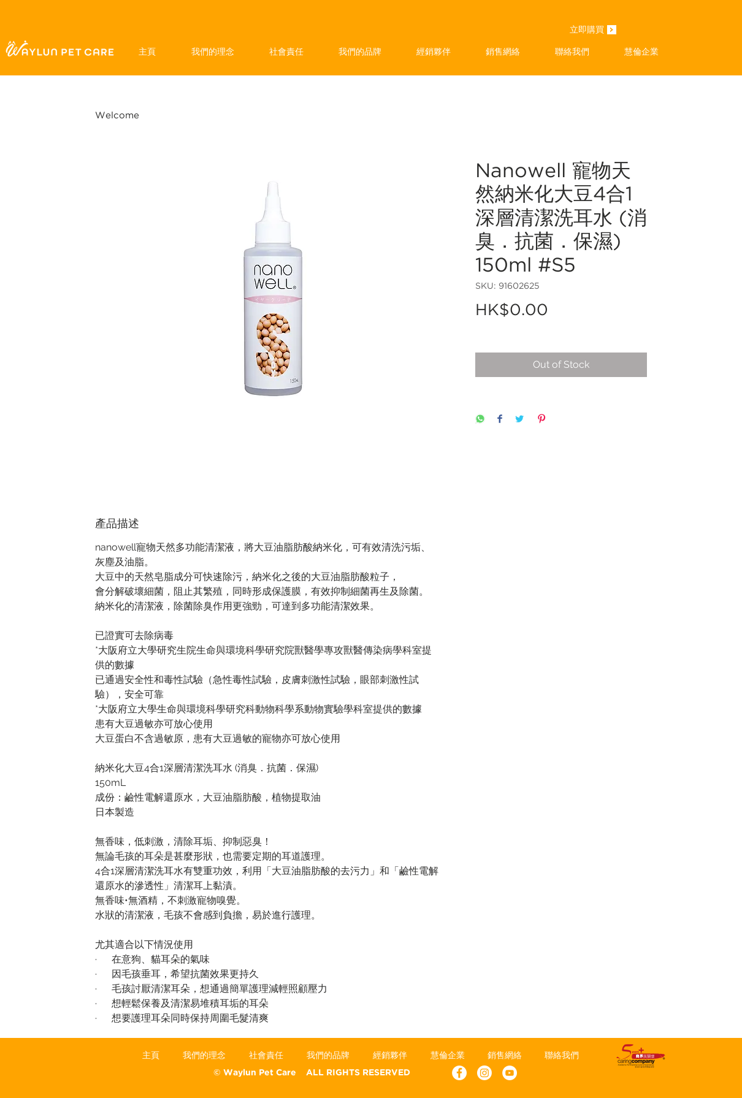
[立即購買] (586, 31)
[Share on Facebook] (499, 419)
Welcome (117, 116)
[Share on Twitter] (519, 419)
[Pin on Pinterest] (541, 419)
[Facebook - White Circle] (459, 1073)
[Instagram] (484, 1073)
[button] (360, 51)
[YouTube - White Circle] (509, 1073)
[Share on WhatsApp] (480, 419)
